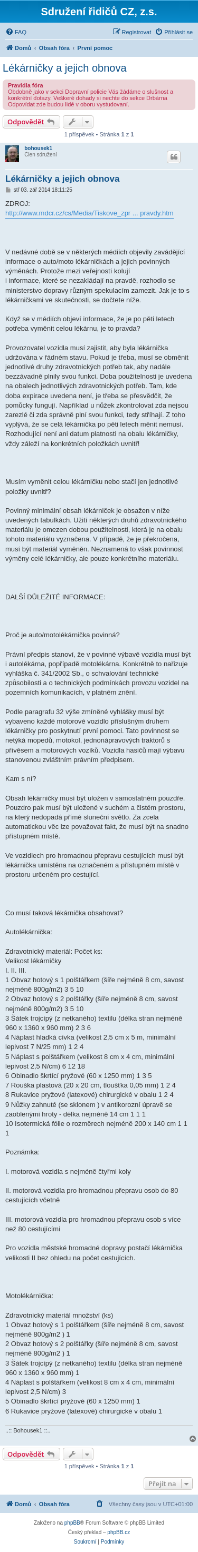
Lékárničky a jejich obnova (65, 68)
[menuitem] (15, 32)
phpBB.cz (118, 1532)
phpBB (72, 1523)
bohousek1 (38, 148)
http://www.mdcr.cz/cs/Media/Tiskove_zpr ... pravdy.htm (89, 213)
